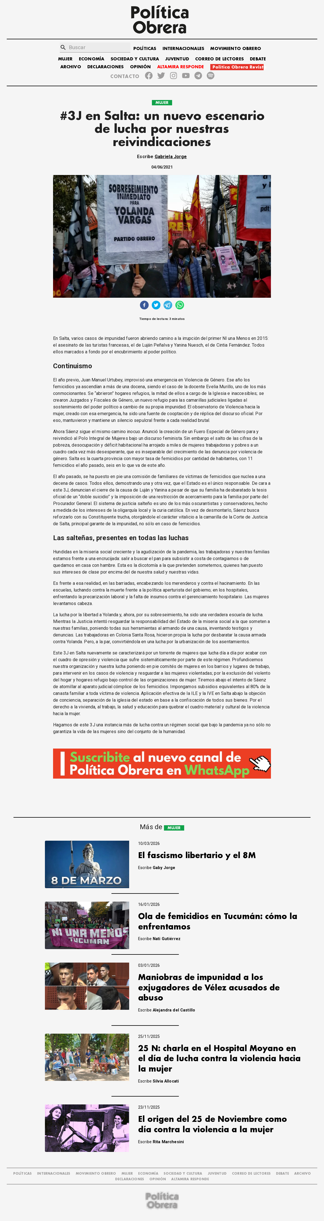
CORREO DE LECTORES (219, 59)
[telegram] (167, 306)
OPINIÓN (140, 67)
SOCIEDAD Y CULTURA (135, 59)
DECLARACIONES (105, 67)
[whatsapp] (179, 306)
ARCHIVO (70, 67)
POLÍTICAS (144, 49)
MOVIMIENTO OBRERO (235, 49)
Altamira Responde (190, 1179)
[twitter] (156, 306)
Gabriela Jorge (171, 156)
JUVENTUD (177, 59)
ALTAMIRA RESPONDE (180, 67)
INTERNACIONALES (183, 49)
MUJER (65, 59)
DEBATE (258, 59)
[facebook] (144, 306)
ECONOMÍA (91, 59)
